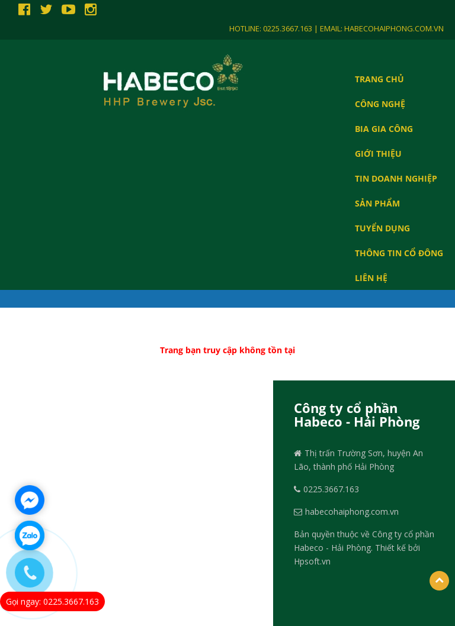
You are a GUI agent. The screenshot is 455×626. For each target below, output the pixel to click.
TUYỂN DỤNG (382, 227)
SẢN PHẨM (377, 202)
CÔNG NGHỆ (380, 103)
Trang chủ (379, 78)
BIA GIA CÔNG (384, 128)
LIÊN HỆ (371, 277)
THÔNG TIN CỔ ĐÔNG (399, 252)
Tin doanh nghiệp (396, 178)
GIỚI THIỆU (378, 153)
